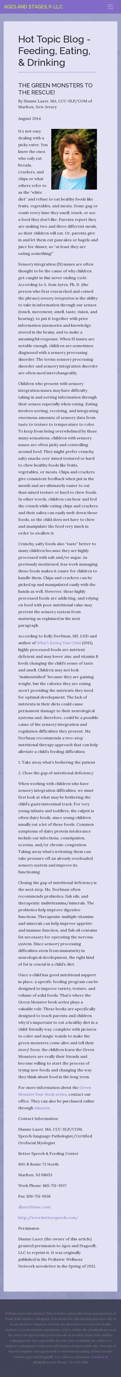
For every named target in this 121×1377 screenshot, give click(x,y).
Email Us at (99, 1357)
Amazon (42, 1107)
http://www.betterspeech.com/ (48, 1217)
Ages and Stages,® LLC (33, 7)
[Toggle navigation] (110, 7)
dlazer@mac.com (34, 1206)
